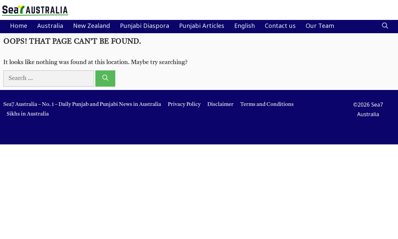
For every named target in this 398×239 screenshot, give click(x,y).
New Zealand (91, 26)
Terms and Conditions (267, 104)
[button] (385, 26)
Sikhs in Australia (28, 114)
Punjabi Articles (201, 26)
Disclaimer (220, 104)
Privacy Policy (184, 104)
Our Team (320, 26)
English (244, 26)
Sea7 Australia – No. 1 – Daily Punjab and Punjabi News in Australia (82, 104)
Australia (50, 26)
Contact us (280, 26)
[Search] (105, 78)
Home (18, 26)
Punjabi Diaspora (144, 26)
